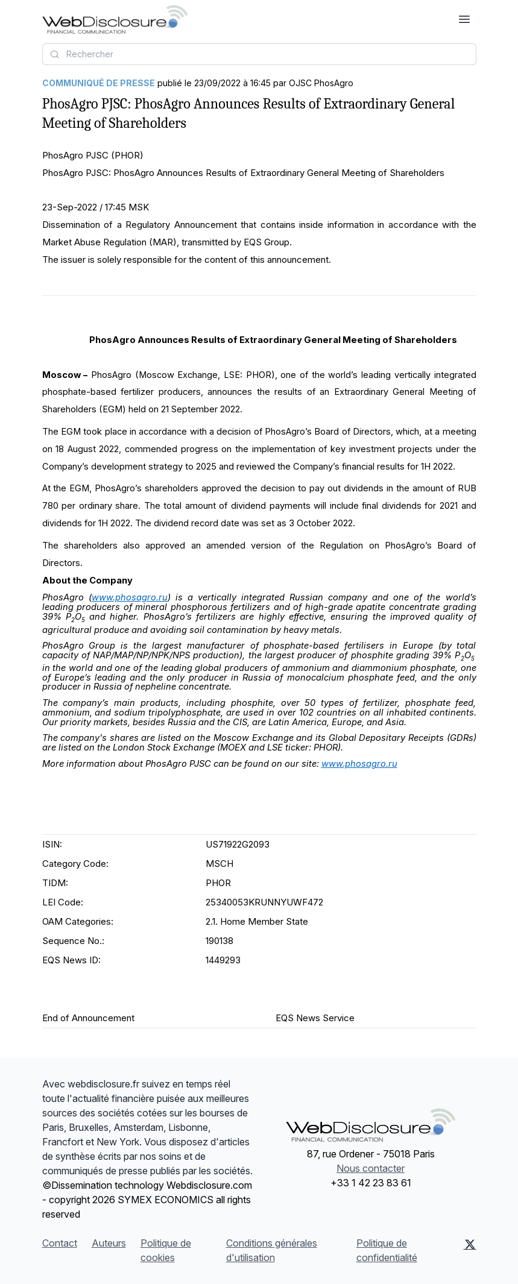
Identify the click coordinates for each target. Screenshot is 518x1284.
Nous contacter (370, 1168)
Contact (59, 1243)
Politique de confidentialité (386, 1250)
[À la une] (115, 19)
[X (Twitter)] (470, 1250)
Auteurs (109, 1243)
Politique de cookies (166, 1250)
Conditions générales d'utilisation (271, 1250)
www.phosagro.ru (130, 597)
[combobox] (259, 54)
